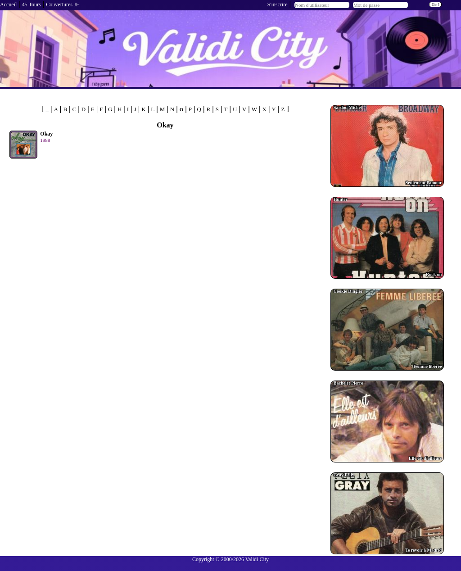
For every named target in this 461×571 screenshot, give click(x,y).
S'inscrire (277, 4)
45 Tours (31, 4)
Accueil (8, 4)
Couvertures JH (63, 4)
